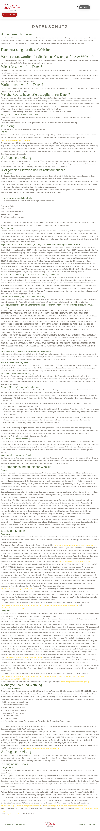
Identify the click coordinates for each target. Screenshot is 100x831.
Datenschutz (18, 824)
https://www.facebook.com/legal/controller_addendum (20, 589)
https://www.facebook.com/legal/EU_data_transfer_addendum (23, 605)
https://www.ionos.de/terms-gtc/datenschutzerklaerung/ (42, 748)
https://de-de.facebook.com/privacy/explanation (76, 561)
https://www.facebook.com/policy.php (14, 608)
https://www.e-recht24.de (15, 814)
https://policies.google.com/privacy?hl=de (15, 811)
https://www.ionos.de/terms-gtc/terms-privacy (17, 140)
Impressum (8, 824)
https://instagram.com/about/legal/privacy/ (76, 682)
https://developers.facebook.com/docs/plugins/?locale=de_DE (76, 545)
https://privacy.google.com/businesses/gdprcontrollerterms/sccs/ (69, 806)
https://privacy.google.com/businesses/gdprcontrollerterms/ (22, 806)
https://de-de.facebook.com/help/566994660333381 (64, 605)
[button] (77, 7)
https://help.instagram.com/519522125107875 (62, 676)
